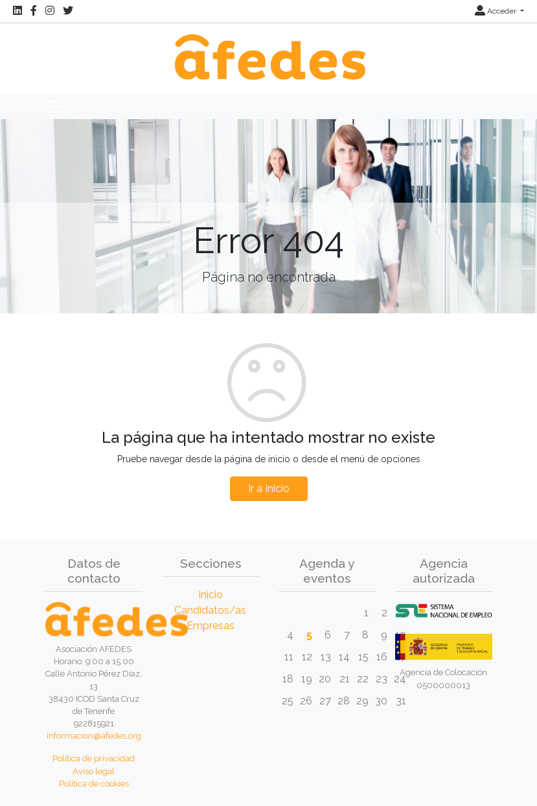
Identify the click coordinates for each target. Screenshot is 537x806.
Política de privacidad (93, 758)
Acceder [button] (496, 11)
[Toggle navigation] (53, 107)
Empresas (210, 626)
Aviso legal (94, 771)
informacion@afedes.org (94, 736)
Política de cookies (94, 784)
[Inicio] (268, 50)
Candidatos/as (210, 610)
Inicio (210, 594)
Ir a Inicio (269, 488)
